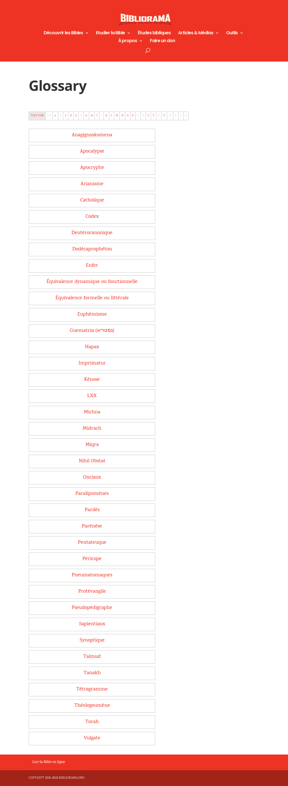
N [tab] (122, 116)
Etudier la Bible (110, 33)
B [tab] (60, 116)
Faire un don (162, 41)
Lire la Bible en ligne (48, 762)
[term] (92, 135)
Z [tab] (186, 116)
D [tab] (71, 116)
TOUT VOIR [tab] (37, 116)
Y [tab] (181, 116)
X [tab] (176, 116)
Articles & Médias (195, 33)
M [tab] (117, 116)
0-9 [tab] (49, 116)
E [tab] (76, 116)
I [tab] (96, 116)
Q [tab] (138, 116)
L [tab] (111, 116)
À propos (127, 41)
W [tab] (170, 116)
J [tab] (101, 116)
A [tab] (55, 116)
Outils (232, 33)
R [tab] (143, 116)
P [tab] (133, 116)
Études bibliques (154, 33)
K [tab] (106, 116)
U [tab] (159, 116)
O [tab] (128, 116)
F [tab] (81, 116)
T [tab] (153, 116)
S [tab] (148, 116)
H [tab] (92, 116)
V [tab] (164, 116)
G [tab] (86, 116)
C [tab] (65, 116)
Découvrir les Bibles (63, 33)
